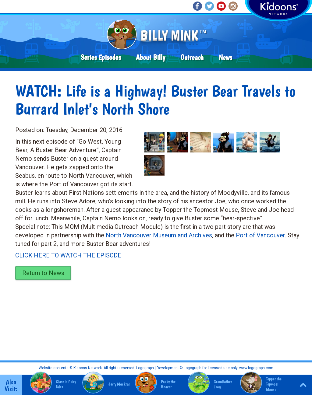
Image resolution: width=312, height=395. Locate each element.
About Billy (150, 57)
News (225, 57)
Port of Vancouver (260, 235)
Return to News (43, 273)
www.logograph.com (255, 368)
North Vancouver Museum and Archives (159, 235)
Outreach (192, 57)
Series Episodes (101, 57)
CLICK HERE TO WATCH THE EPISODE (68, 255)
